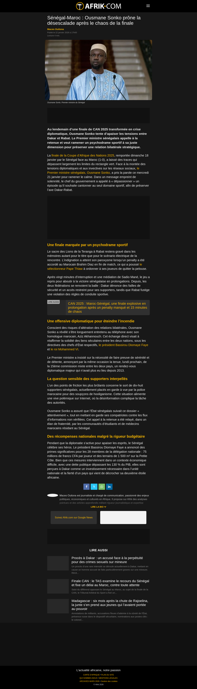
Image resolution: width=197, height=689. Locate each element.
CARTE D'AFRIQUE (91, 675)
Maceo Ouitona (55, 29)
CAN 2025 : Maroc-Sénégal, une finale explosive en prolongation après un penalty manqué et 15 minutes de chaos (107, 307)
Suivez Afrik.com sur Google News (73, 517)
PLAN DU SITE (107, 675)
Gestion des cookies (109, 681)
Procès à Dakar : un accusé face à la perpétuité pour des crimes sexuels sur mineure (107, 560)
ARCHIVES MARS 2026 (89, 681)
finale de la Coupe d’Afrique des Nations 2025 (83, 155)
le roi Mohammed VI (64, 349)
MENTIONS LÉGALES (108, 678)
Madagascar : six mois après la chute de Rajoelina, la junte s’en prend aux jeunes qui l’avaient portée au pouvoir (110, 605)
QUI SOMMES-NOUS (88, 678)
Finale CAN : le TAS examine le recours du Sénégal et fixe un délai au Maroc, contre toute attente (110, 583)
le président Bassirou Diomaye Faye (123, 345)
